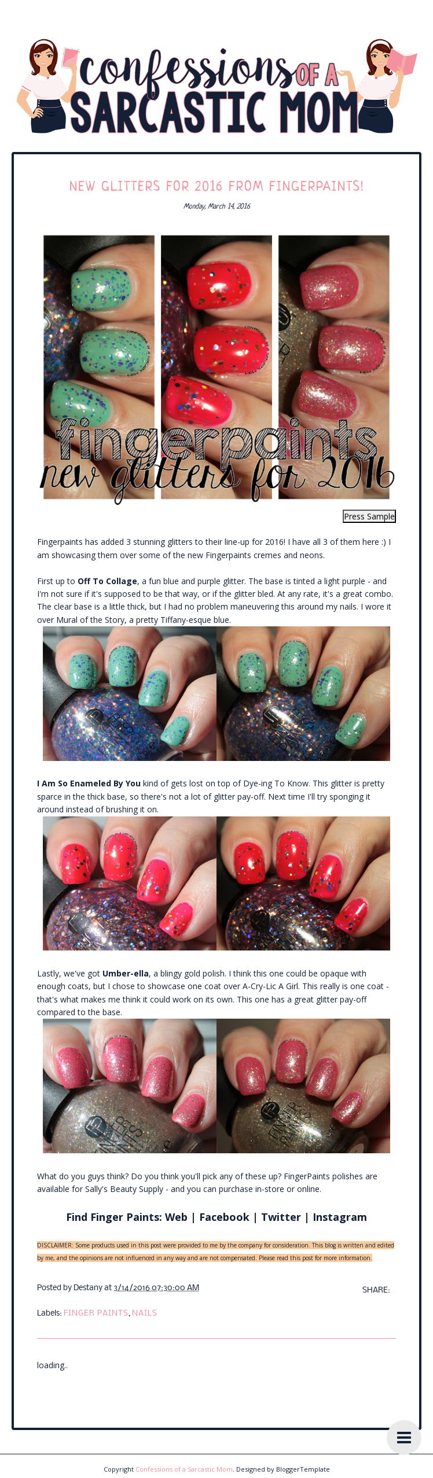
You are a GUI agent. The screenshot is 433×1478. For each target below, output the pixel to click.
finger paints (96, 1313)
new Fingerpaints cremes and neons (255, 554)
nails (144, 1313)
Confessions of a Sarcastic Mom (184, 1469)
